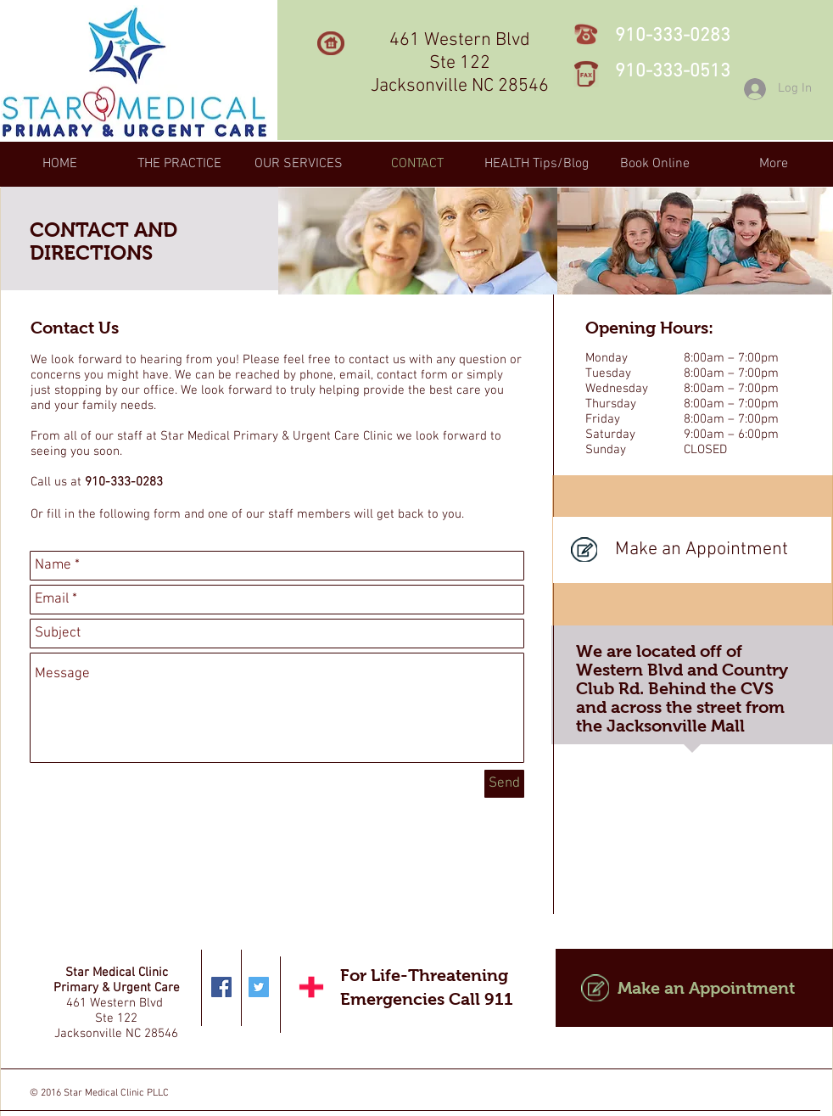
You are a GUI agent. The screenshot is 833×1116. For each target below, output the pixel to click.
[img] (417, 241)
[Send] (504, 784)
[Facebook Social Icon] (221, 987)
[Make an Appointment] (692, 550)
